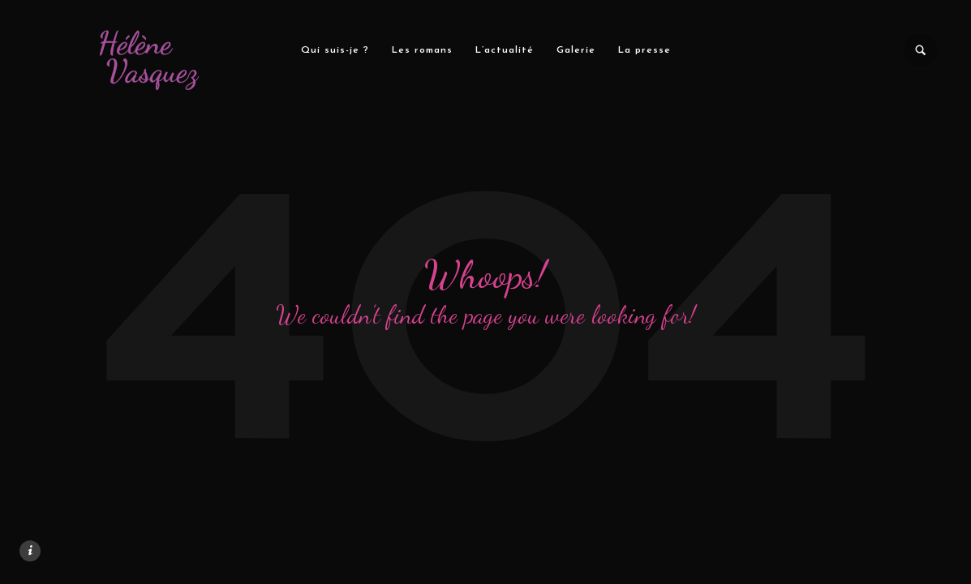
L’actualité (504, 50)
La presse (643, 50)
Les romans (421, 50)
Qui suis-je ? (334, 50)
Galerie (575, 50)
